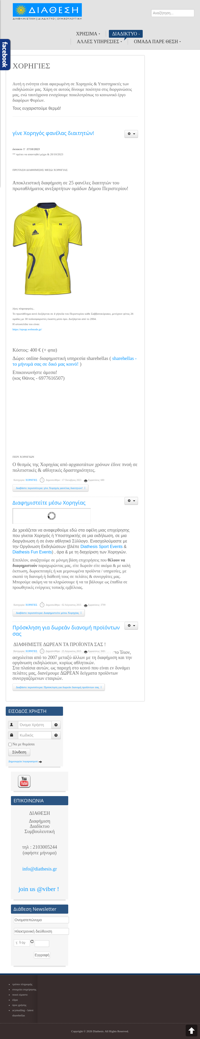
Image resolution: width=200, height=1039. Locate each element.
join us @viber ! (39, 889)
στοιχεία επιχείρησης (24, 989)
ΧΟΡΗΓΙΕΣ (31, 480)
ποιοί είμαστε (20, 994)
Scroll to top (191, 1030)
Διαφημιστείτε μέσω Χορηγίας (48, 502)
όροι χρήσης (19, 1004)
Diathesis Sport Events (101, 546)
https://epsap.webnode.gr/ (27, 329)
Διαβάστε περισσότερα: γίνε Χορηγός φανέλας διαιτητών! (51, 487)
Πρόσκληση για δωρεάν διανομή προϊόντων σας (66, 630)
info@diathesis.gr (39, 869)
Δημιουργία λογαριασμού (25, 761)
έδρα (15, 999)
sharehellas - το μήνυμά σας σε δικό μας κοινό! (74, 361)
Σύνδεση (19, 752)
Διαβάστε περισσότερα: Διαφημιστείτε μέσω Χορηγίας (49, 612)
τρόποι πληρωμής (22, 984)
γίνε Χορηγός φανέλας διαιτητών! (53, 133)
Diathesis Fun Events (32, 552)
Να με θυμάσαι (23, 744)
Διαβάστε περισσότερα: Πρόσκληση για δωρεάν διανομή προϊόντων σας (59, 687)
